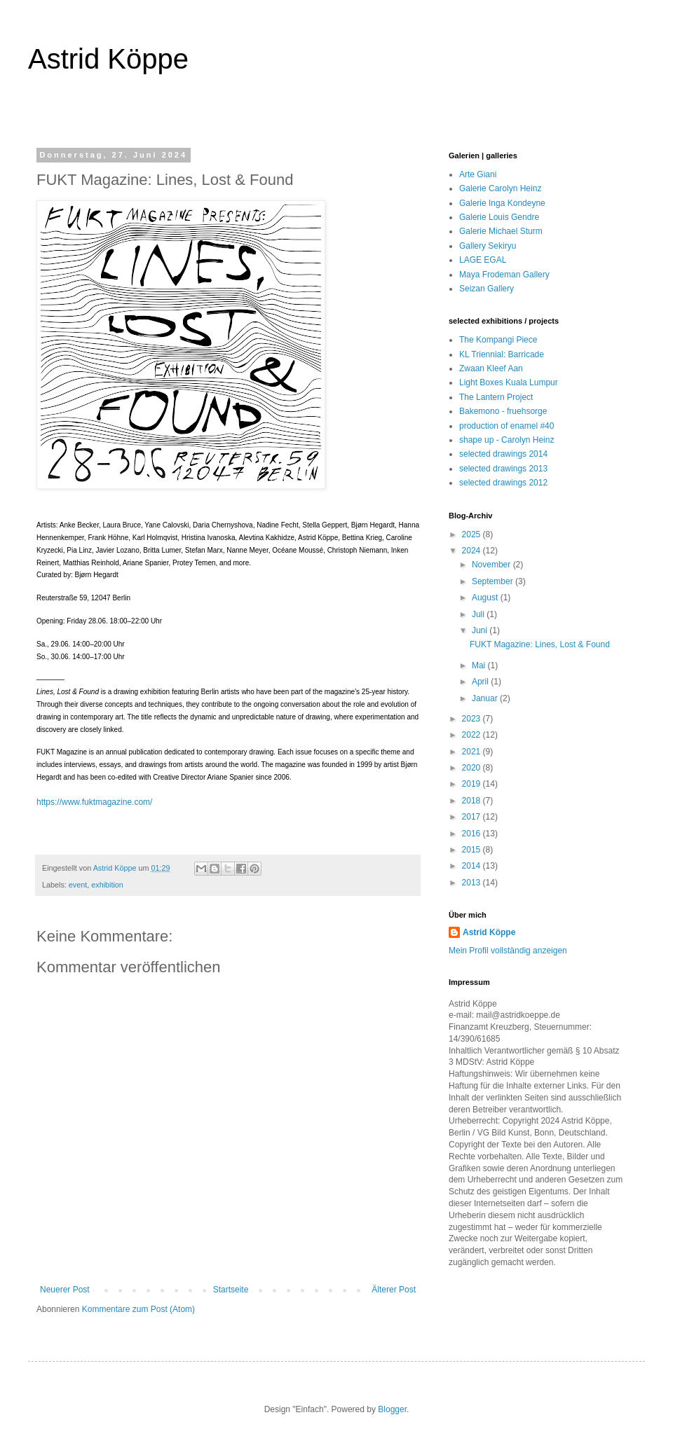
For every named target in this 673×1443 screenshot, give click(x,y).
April (481, 681)
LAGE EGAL (482, 260)
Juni (480, 630)
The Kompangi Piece (498, 340)
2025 (472, 534)
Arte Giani (477, 174)
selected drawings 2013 (503, 469)
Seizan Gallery (486, 289)
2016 (472, 833)
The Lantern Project (496, 397)
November (492, 564)
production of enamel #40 (506, 426)
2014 (472, 866)
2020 (472, 768)
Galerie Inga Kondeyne (502, 203)
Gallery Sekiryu (487, 246)
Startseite (231, 1289)
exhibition (107, 885)
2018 (472, 801)
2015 (472, 850)
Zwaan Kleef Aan (491, 368)
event (78, 885)
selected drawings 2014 (503, 454)
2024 (472, 550)
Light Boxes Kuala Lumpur (508, 382)
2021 (472, 752)
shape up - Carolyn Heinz (506, 440)
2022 (472, 735)
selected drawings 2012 (503, 483)
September (493, 581)
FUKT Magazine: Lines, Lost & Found (540, 644)
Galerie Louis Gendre (499, 217)
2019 (472, 784)
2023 (472, 719)
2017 (472, 817)
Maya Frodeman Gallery (504, 274)
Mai (480, 665)
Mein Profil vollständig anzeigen (508, 950)
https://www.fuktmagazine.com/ (94, 802)
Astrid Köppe (108, 58)
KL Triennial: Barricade (501, 354)
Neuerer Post (65, 1289)
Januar (486, 698)
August (486, 597)
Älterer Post (394, 1289)
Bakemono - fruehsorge (503, 411)
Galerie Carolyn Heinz (500, 188)
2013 (472, 883)
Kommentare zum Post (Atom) (138, 1309)
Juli (479, 614)
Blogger (392, 1409)
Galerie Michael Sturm (501, 231)
